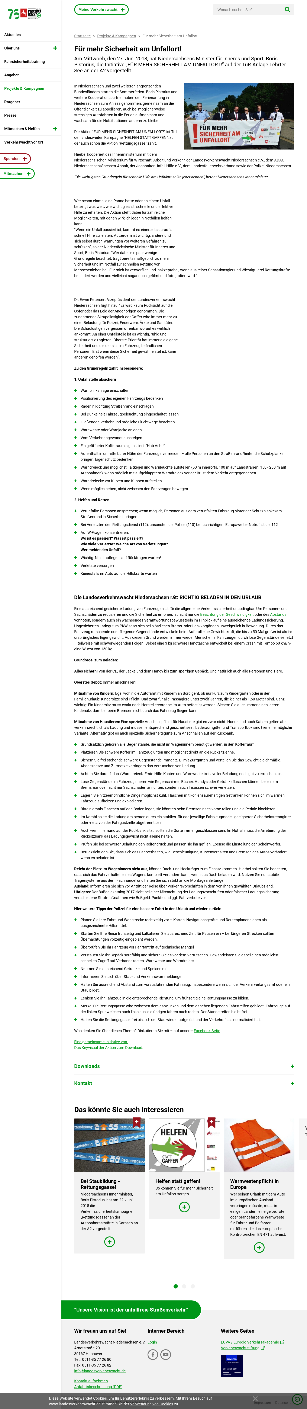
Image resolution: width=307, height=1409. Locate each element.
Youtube (166, 1359)
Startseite (82, 36)
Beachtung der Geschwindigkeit (227, 614)
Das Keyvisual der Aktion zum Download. (108, 1047)
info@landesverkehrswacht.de (100, 1371)
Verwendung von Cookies (151, 1404)
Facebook (153, 1359)
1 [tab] (176, 1286)
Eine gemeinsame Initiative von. (101, 1042)
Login (152, 1342)
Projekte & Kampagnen (116, 36)
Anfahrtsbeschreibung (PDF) (98, 1386)
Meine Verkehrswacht (98, 9)
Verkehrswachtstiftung (240, 1348)
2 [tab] (184, 1286)
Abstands (278, 614)
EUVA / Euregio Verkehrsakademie (250, 1342)
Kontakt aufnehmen (91, 1381)
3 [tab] (193, 1286)
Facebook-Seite (207, 1030)
